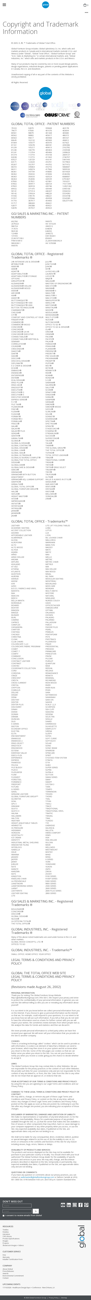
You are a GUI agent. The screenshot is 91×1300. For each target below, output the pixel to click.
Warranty (6, 1257)
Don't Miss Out (13, 1201)
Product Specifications (11, 1239)
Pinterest (86, 1205)
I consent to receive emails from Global (22, 1215)
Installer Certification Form (13, 1259)
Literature (6, 1234)
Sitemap (64, 1298)
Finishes (6, 1232)
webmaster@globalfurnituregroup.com (37, 1177)
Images (5, 1241)
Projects (6, 1243)
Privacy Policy (54, 1298)
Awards (5, 1273)
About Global (8, 1269)
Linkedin (69, 1205)
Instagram (75, 1205)
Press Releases (8, 1271)
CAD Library (7, 1236)
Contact (6, 1278)
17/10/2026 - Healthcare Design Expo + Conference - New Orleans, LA (29, 1288)
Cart (85, 7)
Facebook (80, 1205)
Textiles (5, 1230)
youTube (63, 1205)
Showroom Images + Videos (13, 1245)
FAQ (4, 1255)
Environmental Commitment (13, 1276)
